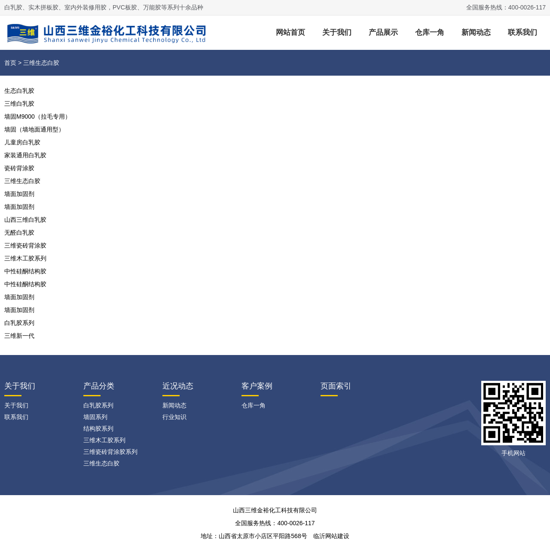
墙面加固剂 (19, 193)
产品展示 (383, 32)
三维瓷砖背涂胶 (25, 245)
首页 (10, 62)
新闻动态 (476, 32)
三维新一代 (19, 335)
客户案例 (256, 386)
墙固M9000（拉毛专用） (37, 116)
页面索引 (336, 386)
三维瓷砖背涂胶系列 (110, 451)
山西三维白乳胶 (25, 219)
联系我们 (522, 32)
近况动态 (177, 386)
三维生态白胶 (22, 181)
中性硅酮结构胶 (25, 271)
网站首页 (290, 32)
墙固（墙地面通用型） (34, 129)
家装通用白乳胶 (25, 155)
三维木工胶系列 (25, 258)
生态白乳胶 (19, 90)
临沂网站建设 (331, 536)
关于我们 (336, 32)
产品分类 (98, 386)
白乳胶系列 (19, 322)
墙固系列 (95, 416)
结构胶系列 (98, 428)
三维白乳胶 (19, 103)
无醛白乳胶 (19, 232)
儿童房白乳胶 (22, 142)
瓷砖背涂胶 (19, 168)
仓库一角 (429, 32)
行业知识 (174, 416)
